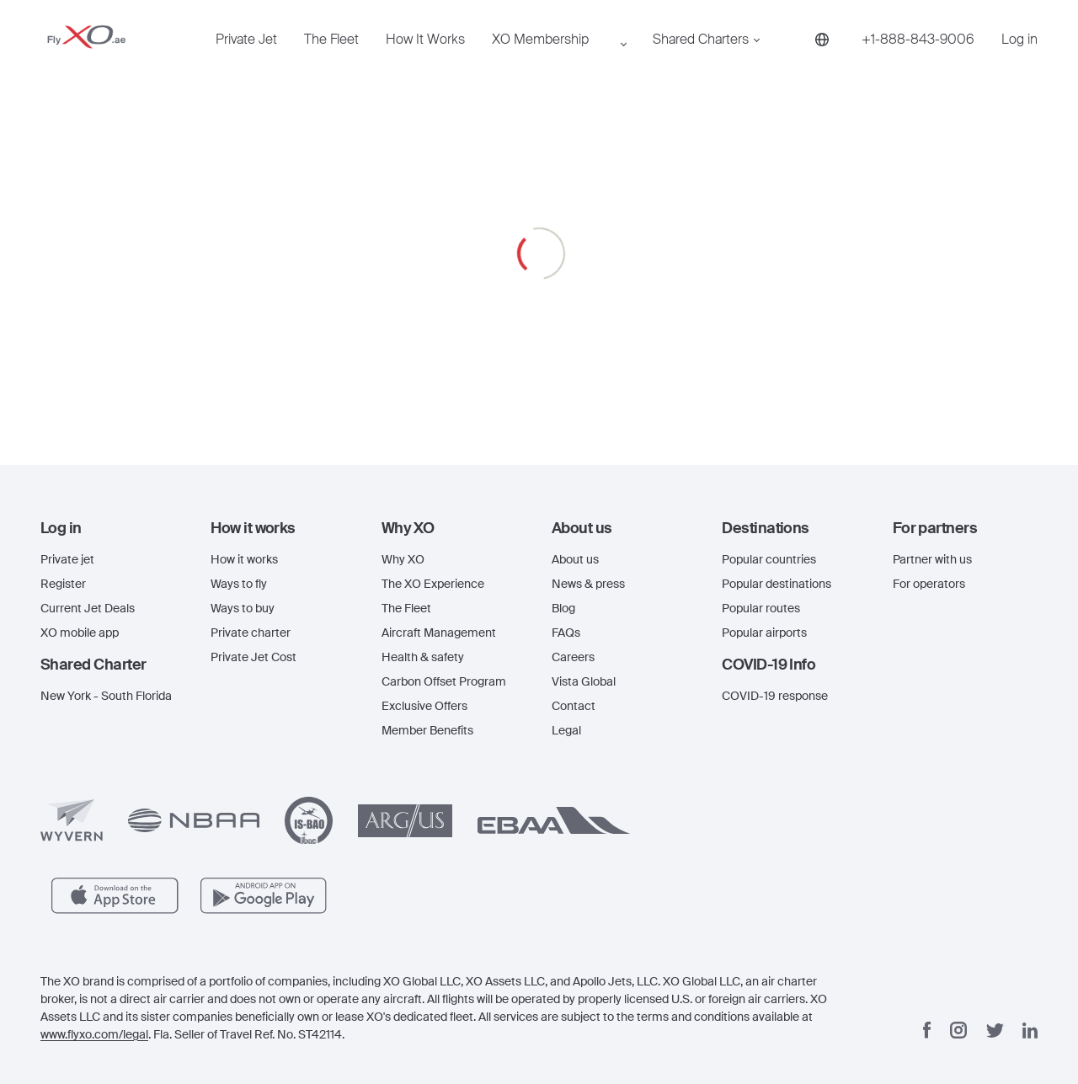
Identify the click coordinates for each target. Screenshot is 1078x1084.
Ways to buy (243, 608)
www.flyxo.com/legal (94, 1034)
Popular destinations (776, 583)
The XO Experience (433, 583)
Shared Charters (609, 56)
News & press (588, 583)
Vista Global (584, 681)
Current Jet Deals (87, 608)
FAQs (566, 632)
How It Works (377, 56)
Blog (563, 608)
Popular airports (764, 632)
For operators (929, 583)
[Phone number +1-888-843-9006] (786, 56)
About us (575, 559)
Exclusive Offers (424, 705)
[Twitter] (995, 1030)
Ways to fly (239, 583)
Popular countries (769, 559)
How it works (244, 559)
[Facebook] (927, 1030)
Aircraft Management (439, 632)
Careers (573, 657)
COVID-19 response (775, 695)
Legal (566, 730)
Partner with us (932, 559)
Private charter (251, 632)
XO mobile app (79, 632)
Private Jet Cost (253, 657)
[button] (112, 528)
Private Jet (235, 56)
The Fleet (304, 56)
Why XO (403, 559)
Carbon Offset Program (444, 681)
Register (63, 583)
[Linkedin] (1030, 1031)
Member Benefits (427, 730)
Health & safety (423, 657)
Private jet (67, 559)
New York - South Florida (106, 695)
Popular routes (761, 608)
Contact (573, 705)
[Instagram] (958, 1030)
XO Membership (482, 56)
